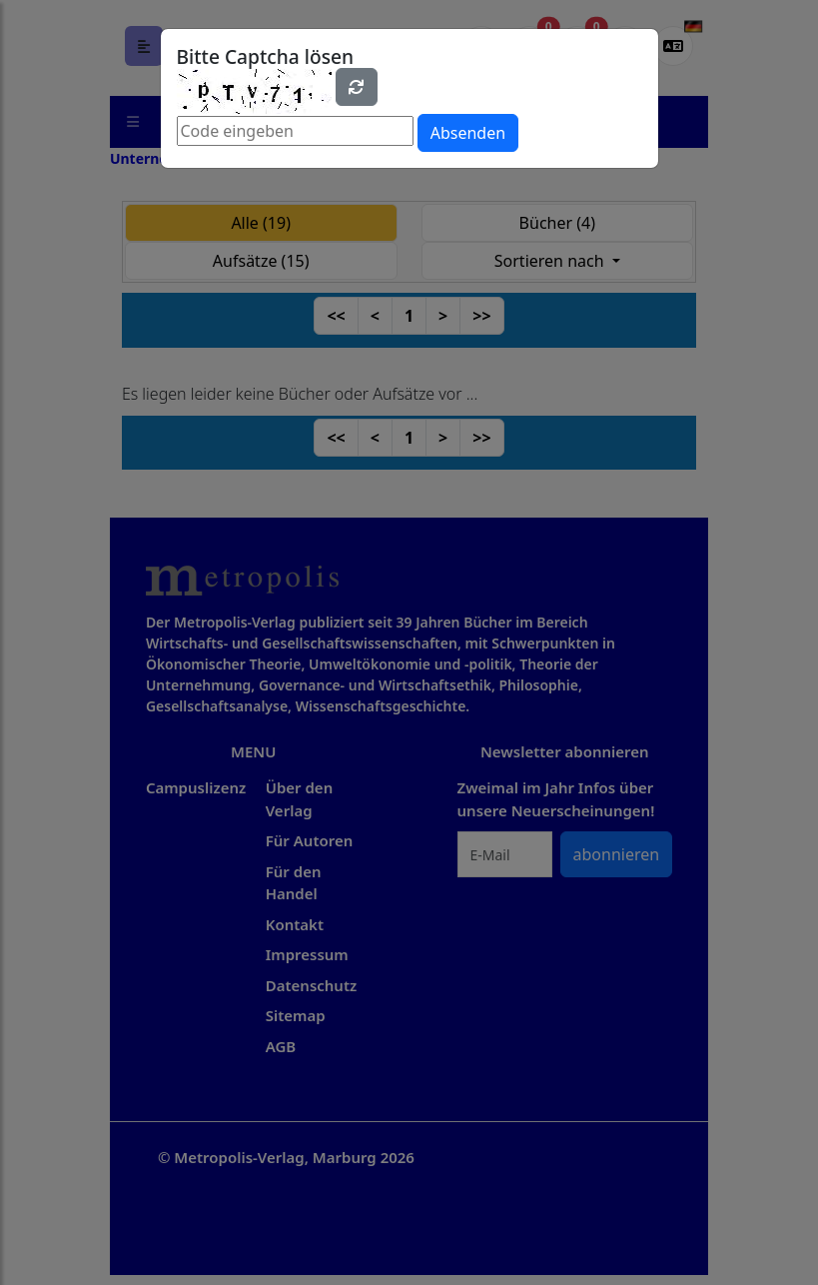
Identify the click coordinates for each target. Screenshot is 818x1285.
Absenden (467, 133)
